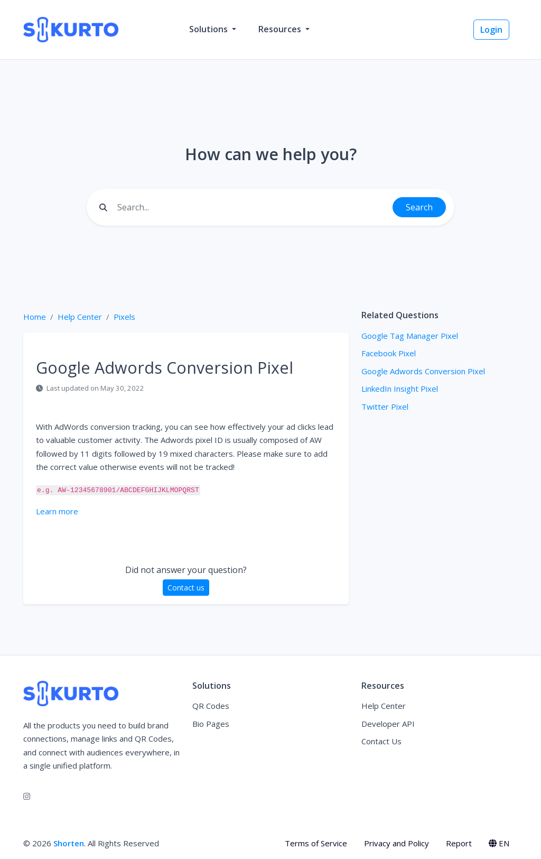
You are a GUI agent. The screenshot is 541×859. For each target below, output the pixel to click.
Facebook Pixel (388, 353)
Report (459, 843)
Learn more (57, 511)
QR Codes (210, 705)
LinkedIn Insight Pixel (399, 388)
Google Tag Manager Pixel (409, 335)
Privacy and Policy (396, 843)
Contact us (185, 588)
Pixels (124, 316)
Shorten (68, 843)
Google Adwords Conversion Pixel (423, 371)
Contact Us (381, 741)
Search (419, 207)
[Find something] (252, 207)
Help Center (80, 316)
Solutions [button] (209, 29)
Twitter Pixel (384, 406)
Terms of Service (316, 843)
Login (491, 29)
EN (499, 843)
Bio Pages (210, 723)
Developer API (388, 723)
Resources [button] (280, 29)
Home (34, 316)
